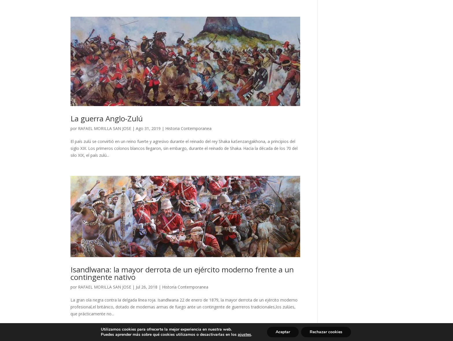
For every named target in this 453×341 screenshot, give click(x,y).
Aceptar (283, 332)
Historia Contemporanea (188, 128)
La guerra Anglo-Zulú (106, 118)
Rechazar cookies (326, 332)
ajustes (244, 334)
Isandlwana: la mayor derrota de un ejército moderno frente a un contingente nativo (182, 273)
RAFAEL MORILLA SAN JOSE (104, 128)
